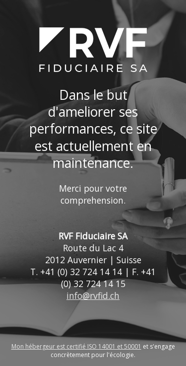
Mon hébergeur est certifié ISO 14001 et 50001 (76, 346)
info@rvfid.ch (93, 295)
